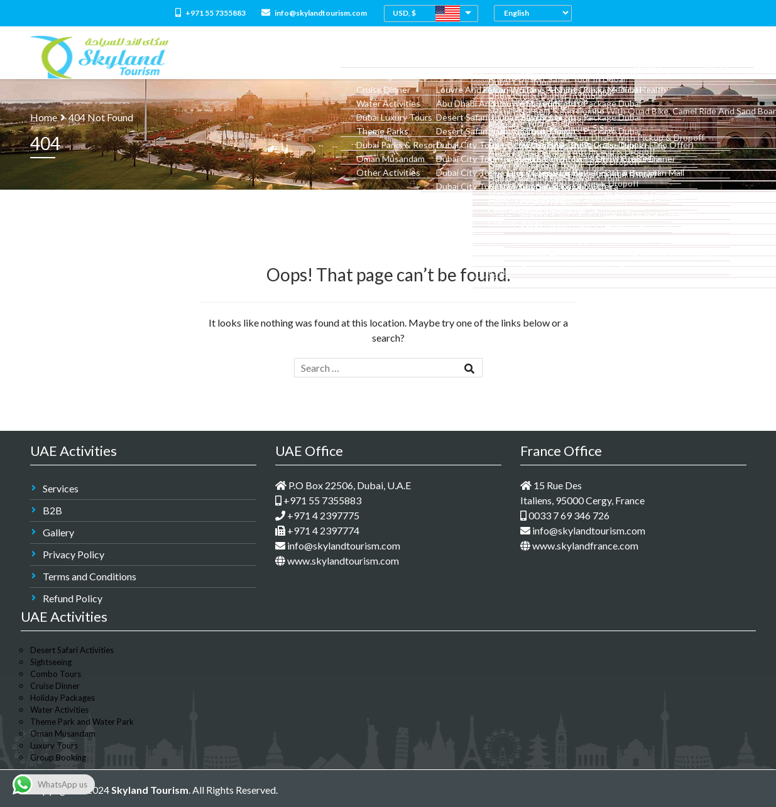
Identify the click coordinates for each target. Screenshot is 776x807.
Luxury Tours (54, 745)
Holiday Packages (62, 698)
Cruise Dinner (55, 686)
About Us (300, 56)
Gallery (58, 532)
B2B (52, 510)
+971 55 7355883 (210, 13)
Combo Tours (424, 56)
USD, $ (404, 13)
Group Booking (58, 757)
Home (257, 56)
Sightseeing (51, 662)
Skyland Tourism (150, 790)
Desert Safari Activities (72, 650)
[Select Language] (536, 13)
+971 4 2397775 (317, 515)
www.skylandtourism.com (337, 560)
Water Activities (59, 710)
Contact (721, 56)
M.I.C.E (633, 56)
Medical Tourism (573, 56)
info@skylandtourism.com (314, 13)
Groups (674, 56)
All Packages (358, 56)
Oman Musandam (63, 733)
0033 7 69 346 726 (564, 515)
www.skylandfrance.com (579, 545)
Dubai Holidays (495, 56)
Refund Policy (72, 598)
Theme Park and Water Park (82, 722)
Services (61, 488)
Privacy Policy (73, 554)
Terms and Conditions (89, 576)
